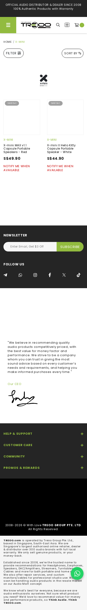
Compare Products (67, 25)
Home (7, 42)
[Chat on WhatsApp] (77, 573)
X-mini (8, 140)
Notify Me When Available (16, 168)
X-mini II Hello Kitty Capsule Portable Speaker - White (61, 148)
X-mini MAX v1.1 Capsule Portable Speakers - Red (16, 148)
